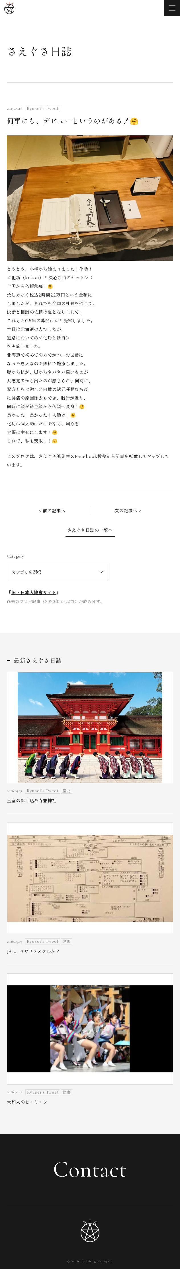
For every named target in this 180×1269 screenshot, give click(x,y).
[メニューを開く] (172, 8)
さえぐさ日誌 (39, 51)
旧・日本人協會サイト (33, 592)
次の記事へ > (127, 510)
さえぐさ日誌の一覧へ (90, 530)
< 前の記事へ (52, 510)
